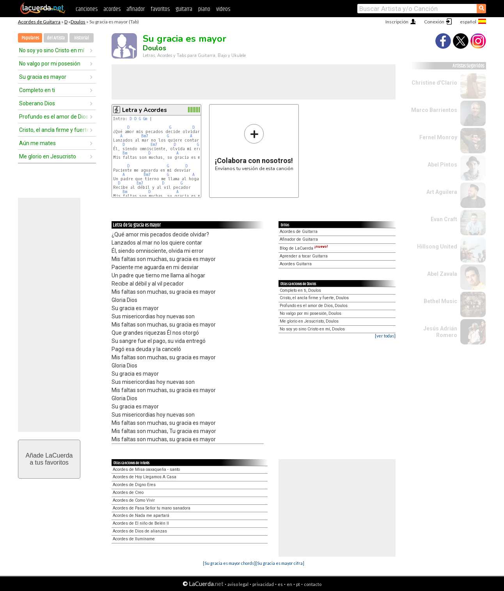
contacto (312, 584)
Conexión (434, 22)
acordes (112, 9)
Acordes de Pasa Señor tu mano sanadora (151, 508)
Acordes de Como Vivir (134, 500)
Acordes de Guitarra (39, 22)
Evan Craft (444, 219)
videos (223, 9)
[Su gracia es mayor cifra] (280, 563)
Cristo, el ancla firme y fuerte (54, 130)
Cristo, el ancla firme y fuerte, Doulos (314, 297)
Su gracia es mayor (42, 77)
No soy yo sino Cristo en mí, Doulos (312, 329)
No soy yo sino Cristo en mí (51, 50)
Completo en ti (37, 90)
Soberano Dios (37, 103)
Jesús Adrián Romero (440, 331)
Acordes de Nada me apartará (141, 515)
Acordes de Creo (128, 492)
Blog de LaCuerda (304, 248)
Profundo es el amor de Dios (54, 117)
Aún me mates (37, 143)
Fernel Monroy (438, 137)
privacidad (263, 584)
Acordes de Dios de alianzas (140, 531)
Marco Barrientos (434, 110)
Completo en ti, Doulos (300, 290)
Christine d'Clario (434, 83)
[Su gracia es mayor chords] (229, 563)
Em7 (154, 144)
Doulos (78, 22)
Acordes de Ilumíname (134, 538)
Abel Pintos (442, 165)
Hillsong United (437, 246)
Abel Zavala (442, 274)
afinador (135, 9)
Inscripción (396, 22)
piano (204, 9)
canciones (87, 9)
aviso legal (237, 584)
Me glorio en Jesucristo (47, 156)
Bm (124, 153)
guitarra (184, 9)
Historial (81, 38)
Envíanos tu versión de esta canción (254, 147)
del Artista (56, 38)
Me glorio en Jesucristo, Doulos (309, 321)
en (289, 584)
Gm (145, 118)
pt (298, 584)
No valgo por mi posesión (49, 63)
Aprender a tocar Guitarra (304, 256)
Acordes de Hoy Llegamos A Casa (144, 476)
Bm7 (144, 135)
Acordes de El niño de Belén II (141, 523)
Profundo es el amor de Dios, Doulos (314, 305)
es (280, 584)
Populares (30, 38)
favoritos (160, 9)
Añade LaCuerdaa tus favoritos (49, 459)
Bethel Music (440, 301)
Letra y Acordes (144, 110)
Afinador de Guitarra (299, 239)
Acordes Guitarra (296, 263)
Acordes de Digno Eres (134, 484)
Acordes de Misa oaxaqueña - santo (146, 469)
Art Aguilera (441, 192)
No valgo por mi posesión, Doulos (310, 313)
